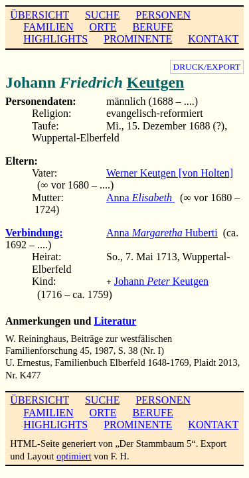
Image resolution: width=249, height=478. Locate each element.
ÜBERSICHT (39, 15)
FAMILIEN (48, 27)
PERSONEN (163, 15)
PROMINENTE (138, 38)
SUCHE (102, 15)
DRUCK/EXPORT (206, 67)
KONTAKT (213, 38)
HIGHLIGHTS (55, 38)
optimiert (74, 454)
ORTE (103, 27)
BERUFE (152, 27)
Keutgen (156, 82)
